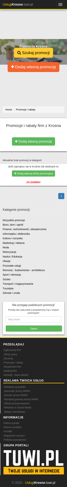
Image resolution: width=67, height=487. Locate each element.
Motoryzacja (9, 251)
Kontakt (8, 431)
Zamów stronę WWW (16, 395)
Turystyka (8, 288)
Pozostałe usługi (12, 265)
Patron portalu (11, 423)
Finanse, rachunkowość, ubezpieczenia (24, 229)
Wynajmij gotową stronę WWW (21, 399)
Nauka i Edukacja (12, 256)
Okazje (7, 261)
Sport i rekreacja (12, 274)
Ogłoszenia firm (12, 350)
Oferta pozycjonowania (16, 403)
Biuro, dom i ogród (13, 224)
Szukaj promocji (33, 52)
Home (8, 109)
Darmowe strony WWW (17, 391)
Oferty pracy (10, 354)
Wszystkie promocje (14, 220)
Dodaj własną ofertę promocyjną (33, 173)
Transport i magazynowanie (18, 283)
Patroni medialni (12, 427)
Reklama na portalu (15, 386)
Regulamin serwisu (14, 435)
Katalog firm (10, 370)
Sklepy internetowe (14, 411)
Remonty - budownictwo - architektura (24, 270)
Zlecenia (8, 358)
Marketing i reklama (13, 243)
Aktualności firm (12, 366)
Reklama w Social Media (17, 407)
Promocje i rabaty (13, 362)
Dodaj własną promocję (33, 67)
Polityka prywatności (15, 439)
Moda (6, 247)
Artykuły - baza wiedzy (16, 374)
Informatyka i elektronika (16, 233)
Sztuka (6, 279)
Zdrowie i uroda (11, 292)
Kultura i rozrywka (13, 238)
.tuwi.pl (18, 4)
